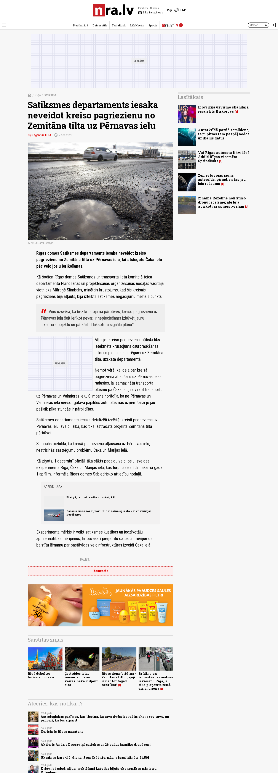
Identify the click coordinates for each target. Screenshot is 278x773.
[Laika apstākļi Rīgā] (176, 10)
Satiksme (50, 95)
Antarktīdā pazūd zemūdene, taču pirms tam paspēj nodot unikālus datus (223, 134)
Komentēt (100, 571)
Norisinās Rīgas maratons (62, 731)
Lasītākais (190, 97)
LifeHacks (137, 25)
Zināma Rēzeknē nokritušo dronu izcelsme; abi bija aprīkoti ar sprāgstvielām (222, 202)
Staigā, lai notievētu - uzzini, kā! (90, 497)
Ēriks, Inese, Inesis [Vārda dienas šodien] (150, 12)
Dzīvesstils (100, 25)
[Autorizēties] (273, 25)
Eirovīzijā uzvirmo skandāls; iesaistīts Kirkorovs (223, 109)
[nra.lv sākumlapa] (113, 10)
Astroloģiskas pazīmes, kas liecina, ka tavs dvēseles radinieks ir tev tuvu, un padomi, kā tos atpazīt (105, 718)
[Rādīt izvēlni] (4, 25)
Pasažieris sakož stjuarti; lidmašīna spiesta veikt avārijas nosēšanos (108, 512)
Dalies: (85, 559)
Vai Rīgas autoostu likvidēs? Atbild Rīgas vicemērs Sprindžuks (223, 156)
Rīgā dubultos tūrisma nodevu (41, 675)
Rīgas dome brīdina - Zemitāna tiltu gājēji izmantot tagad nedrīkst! (119, 679)
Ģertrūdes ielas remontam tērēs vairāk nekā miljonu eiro (81, 679)
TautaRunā (119, 25)
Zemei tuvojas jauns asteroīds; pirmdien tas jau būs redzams (222, 179)
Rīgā (38, 95)
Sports (153, 25)
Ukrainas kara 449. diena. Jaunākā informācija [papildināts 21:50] (95, 757)
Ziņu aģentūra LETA (39, 135)
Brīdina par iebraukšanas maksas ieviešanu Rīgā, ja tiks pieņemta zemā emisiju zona (156, 681)
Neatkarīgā (80, 25)
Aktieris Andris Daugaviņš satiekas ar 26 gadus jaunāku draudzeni (96, 744)
